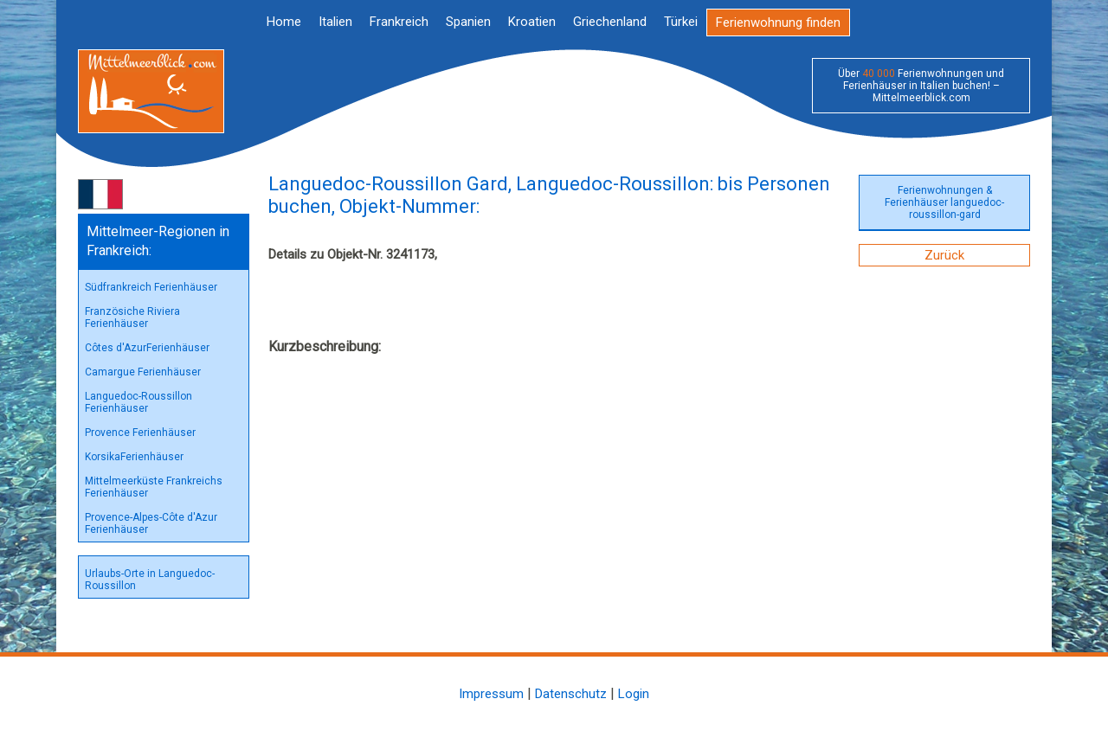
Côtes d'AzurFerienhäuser (147, 348)
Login (633, 694)
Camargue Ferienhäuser (143, 372)
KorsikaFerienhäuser (134, 457)
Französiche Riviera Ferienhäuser (132, 317)
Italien (335, 21)
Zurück (944, 255)
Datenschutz (571, 694)
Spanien (468, 21)
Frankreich (399, 21)
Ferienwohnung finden (778, 22)
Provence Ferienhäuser (140, 432)
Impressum (491, 694)
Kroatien (532, 21)
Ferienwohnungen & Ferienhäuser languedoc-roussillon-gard (944, 202)
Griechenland (610, 21)
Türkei (681, 21)
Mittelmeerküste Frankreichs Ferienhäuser (153, 487)
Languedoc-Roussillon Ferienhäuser (138, 402)
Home (284, 21)
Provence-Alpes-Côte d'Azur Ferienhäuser (151, 523)
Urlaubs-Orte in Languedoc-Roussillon (150, 579)
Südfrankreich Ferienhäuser (151, 287)
